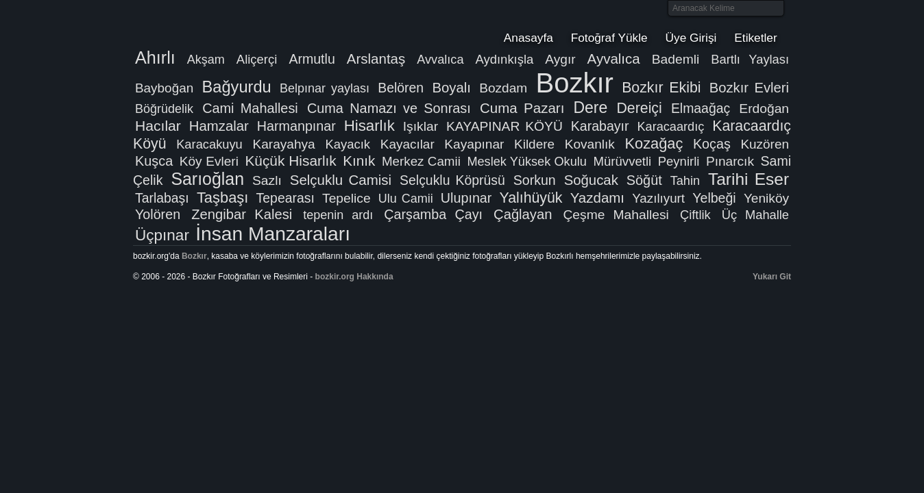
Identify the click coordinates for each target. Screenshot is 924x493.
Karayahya (283, 144)
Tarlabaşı (162, 197)
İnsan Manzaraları (272, 233)
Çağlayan (523, 214)
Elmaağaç (700, 108)
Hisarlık (369, 125)
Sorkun (534, 180)
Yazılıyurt (658, 198)
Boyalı (451, 87)
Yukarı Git (772, 276)
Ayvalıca (613, 58)
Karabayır (600, 126)
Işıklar (420, 126)
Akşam (206, 59)
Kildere (534, 144)
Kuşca (154, 160)
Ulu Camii (405, 198)
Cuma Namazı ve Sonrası (389, 108)
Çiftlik (695, 214)
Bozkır (225, 24)
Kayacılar (407, 144)
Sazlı (267, 180)
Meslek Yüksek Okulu (527, 161)
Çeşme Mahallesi (615, 214)
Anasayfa (528, 38)
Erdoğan (764, 108)
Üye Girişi (691, 38)
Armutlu (312, 58)
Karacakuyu (209, 144)
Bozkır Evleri (749, 87)
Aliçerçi (257, 59)
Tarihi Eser (748, 179)
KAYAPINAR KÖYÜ (504, 126)
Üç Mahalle (755, 214)
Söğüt (644, 180)
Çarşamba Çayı (433, 214)
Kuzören (764, 144)
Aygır (560, 59)
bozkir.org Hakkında (354, 276)
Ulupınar (466, 197)
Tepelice (346, 198)
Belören (401, 87)
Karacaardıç (670, 127)
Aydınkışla (504, 59)
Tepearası (285, 197)
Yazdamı (597, 197)
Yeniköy (766, 198)
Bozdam (503, 88)
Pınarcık (730, 161)
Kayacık (347, 144)
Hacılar (158, 126)
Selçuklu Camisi (340, 180)
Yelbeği (713, 197)
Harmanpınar (296, 126)
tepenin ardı (338, 215)
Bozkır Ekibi (661, 87)
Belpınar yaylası (324, 88)
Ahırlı (155, 57)
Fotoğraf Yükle (609, 38)
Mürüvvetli (622, 161)
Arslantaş (376, 58)
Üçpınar (162, 235)
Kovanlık (590, 144)
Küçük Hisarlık (290, 160)
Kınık (359, 160)
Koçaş (712, 143)
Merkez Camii (421, 161)
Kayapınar (474, 144)
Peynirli (679, 161)
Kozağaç (654, 143)
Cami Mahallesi (250, 108)
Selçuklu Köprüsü (452, 180)
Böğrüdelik (164, 109)
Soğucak (591, 180)
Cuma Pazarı (522, 108)
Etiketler (755, 38)
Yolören (157, 214)
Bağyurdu (236, 87)
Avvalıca (440, 59)
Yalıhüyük (531, 198)
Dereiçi (638, 108)
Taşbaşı (223, 197)
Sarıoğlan (207, 178)
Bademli (676, 59)
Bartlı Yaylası (750, 59)
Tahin (685, 181)
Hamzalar (219, 126)
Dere (590, 107)
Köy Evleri (209, 161)
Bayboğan (164, 88)
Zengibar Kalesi (241, 214)
